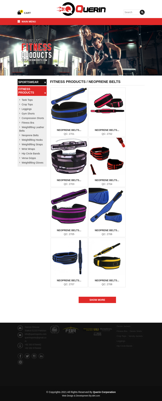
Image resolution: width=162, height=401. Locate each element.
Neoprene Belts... (69, 130)
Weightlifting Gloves (32, 162)
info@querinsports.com (36, 331)
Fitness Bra (28, 122)
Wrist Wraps (28, 149)
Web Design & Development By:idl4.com (81, 396)
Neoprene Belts (30, 135)
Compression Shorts (33, 118)
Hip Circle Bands (31, 153)
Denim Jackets (124, 324)
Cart (27, 13)
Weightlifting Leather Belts (31, 129)
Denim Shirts (136, 329)
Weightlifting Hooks (32, 139)
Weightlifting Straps (32, 144)
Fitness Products (32, 91)
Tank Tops (27, 99)
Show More (97, 299)
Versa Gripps (29, 158)
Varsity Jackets (136, 334)
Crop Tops (27, 104)
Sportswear (32, 82)
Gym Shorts (28, 113)
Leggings (27, 109)
